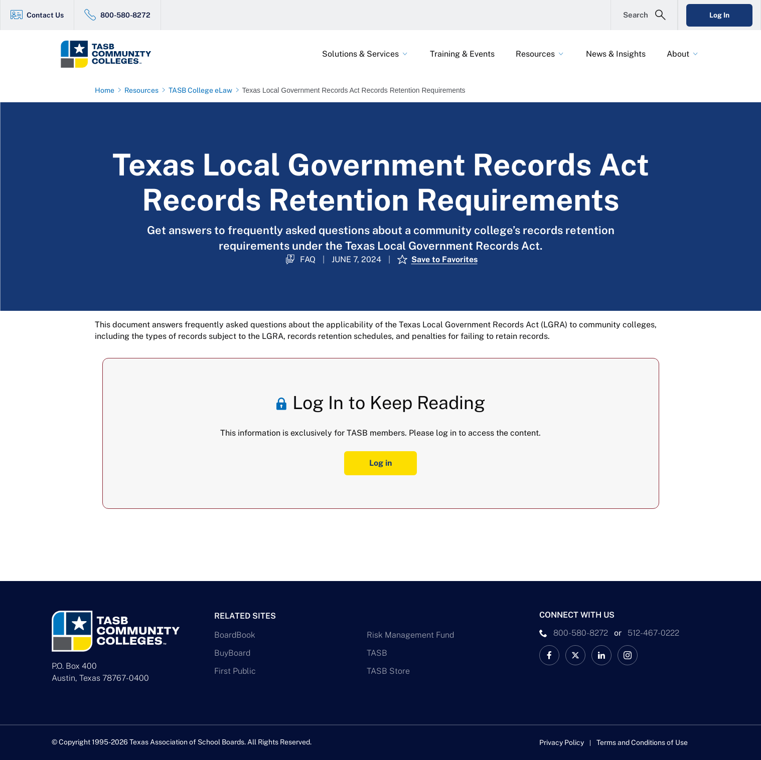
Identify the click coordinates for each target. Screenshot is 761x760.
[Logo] (125, 54)
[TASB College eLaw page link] (202, 90)
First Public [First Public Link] (235, 671)
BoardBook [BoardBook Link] (234, 635)
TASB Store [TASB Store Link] (388, 671)
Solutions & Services (360, 54)
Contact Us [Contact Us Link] (45, 15)
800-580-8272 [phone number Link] (580, 633)
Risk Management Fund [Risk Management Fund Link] (410, 635)
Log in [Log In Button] (380, 463)
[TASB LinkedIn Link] (601, 655)
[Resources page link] (143, 90)
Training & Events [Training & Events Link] (462, 54)
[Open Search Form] (644, 15)
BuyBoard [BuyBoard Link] (232, 653)
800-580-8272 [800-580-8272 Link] (125, 15)
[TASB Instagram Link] (628, 655)
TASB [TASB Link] (377, 653)
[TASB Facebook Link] (549, 655)
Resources (535, 54)
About (678, 54)
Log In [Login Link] (719, 15)
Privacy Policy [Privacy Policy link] (561, 742)
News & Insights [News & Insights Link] (616, 54)
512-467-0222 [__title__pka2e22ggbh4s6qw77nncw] (653, 633)
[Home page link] (106, 90)
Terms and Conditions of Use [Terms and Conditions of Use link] (642, 742)
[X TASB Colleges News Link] (575, 655)
